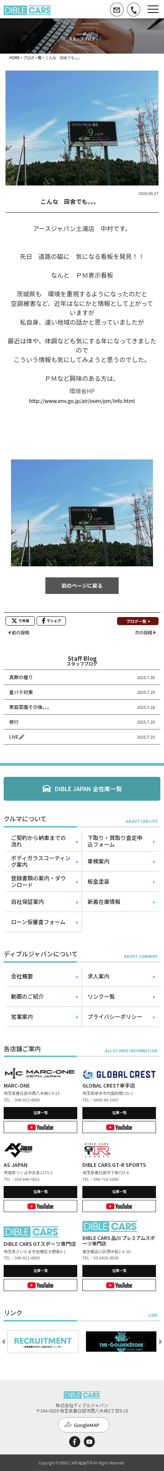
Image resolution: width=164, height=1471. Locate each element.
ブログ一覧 (32, 57)
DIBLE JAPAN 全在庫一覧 (88, 788)
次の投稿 (143, 632)
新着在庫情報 (103, 901)
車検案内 (98, 861)
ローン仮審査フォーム (38, 922)
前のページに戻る (81, 585)
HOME (14, 57)
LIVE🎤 (17, 736)
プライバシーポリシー (114, 1016)
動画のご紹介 (27, 996)
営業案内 (22, 1016)
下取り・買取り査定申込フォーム (114, 841)
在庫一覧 (40, 1112)
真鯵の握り (21, 677)
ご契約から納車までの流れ (38, 841)
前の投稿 (20, 632)
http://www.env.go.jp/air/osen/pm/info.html (82, 400)
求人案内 (98, 976)
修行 (14, 721)
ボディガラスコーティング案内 (41, 861)
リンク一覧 (101, 996)
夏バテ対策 (21, 692)
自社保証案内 (27, 901)
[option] (43, 1341)
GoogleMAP (87, 1424)
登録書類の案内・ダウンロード (38, 881)
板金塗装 (98, 881)
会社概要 (22, 976)
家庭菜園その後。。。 (30, 706)
